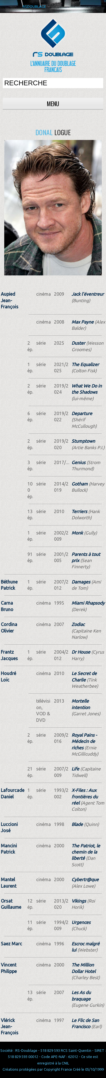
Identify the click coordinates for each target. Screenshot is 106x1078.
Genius (78, 462)
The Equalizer (85, 364)
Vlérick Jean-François (9, 1026)
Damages (81, 581)
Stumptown (83, 441)
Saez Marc (11, 943)
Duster (78, 343)
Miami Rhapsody (88, 602)
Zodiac (78, 624)
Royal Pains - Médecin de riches (84, 741)
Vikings (79, 900)
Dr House (81, 651)
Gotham (80, 483)
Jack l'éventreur (88, 294)
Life (75, 768)
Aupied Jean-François (9, 300)
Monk (77, 532)
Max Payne (83, 321)
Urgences (81, 922)
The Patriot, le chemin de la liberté (86, 852)
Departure (82, 413)
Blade (77, 824)
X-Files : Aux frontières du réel (85, 796)
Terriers (79, 511)
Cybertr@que (85, 879)
